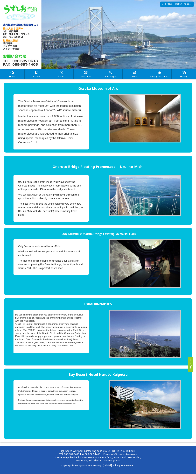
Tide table (86, 76)
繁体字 (187, 4)
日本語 (168, 4)
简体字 (178, 4)
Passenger (110, 76)
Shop (134, 76)
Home (12, 76)
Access (36, 76)
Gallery (183, 76)
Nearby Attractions (159, 76)
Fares (61, 76)
